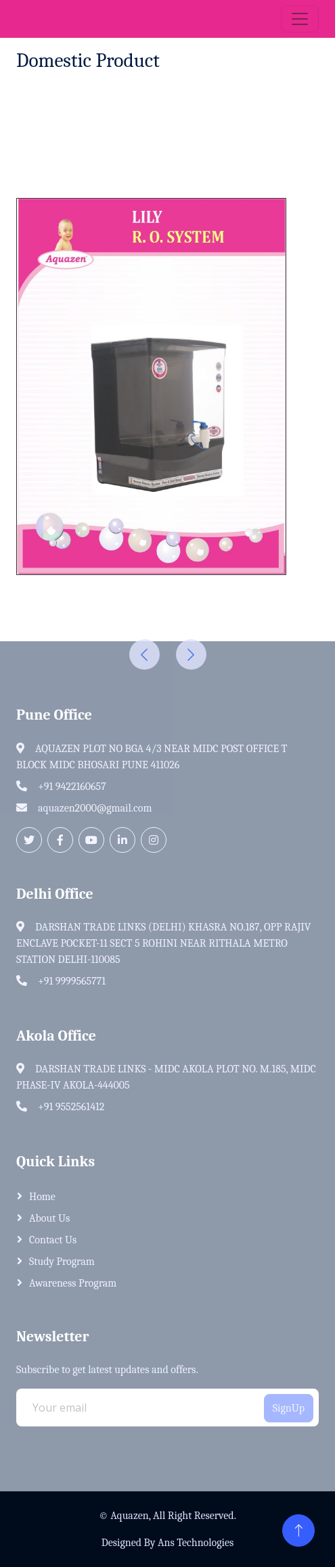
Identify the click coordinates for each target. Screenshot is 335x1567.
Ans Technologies (195, 1543)
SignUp (289, 1408)
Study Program (62, 1261)
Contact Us (52, 1240)
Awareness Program (72, 1283)
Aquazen (129, 1516)
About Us (49, 1218)
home (42, 1197)
